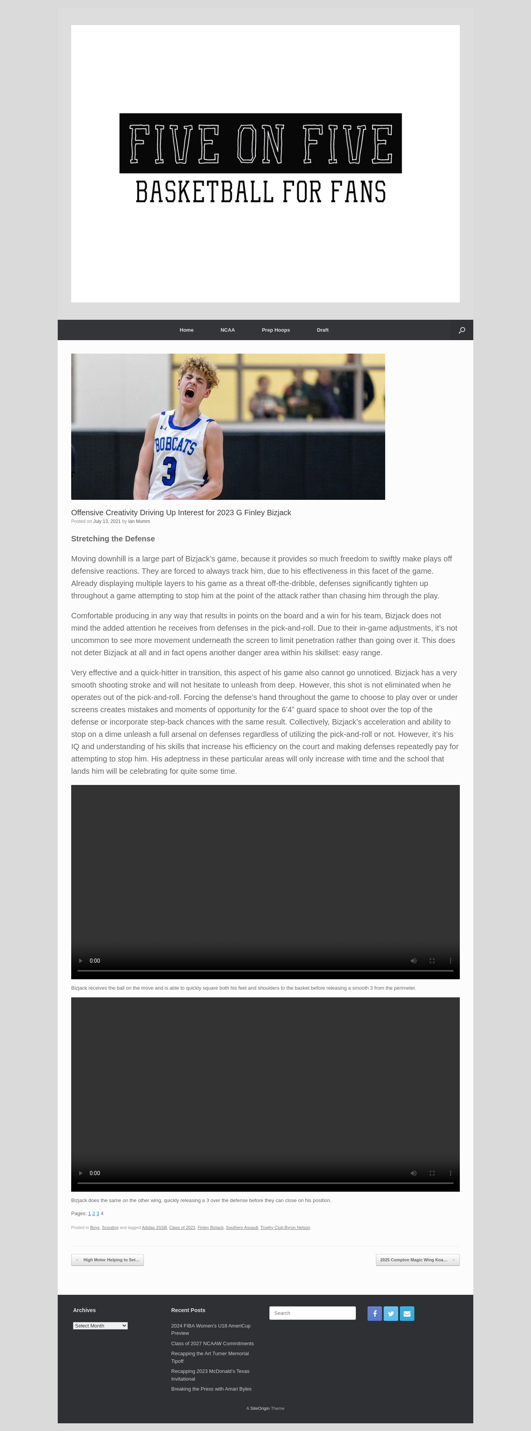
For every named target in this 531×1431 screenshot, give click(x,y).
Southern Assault (242, 1227)
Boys (95, 1227)
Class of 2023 (182, 1227)
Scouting (110, 1227)
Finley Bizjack (211, 1227)
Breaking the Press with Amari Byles (211, 1389)
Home (187, 330)
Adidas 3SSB (154, 1227)
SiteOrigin (260, 1408)
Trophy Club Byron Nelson (285, 1227)
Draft (323, 330)
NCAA (227, 330)
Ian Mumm (139, 521)
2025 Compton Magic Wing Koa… (418, 1260)
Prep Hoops (276, 330)
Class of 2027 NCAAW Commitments (212, 1343)
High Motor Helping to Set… (107, 1260)
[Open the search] (462, 330)
